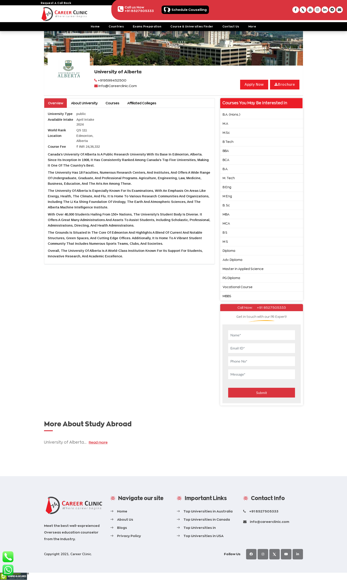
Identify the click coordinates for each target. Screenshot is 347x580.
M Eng (227, 196)
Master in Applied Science (243, 268)
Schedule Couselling (196, 9)
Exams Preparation (147, 26)
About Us (125, 519)
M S (225, 241)
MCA (226, 223)
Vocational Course (238, 287)
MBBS (227, 296)
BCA (226, 159)
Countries (116, 26)
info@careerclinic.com (269, 522)
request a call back (56, 3)
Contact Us (230, 26)
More (252, 26)
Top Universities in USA (203, 536)
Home (95, 26)
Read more (98, 442)
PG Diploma (231, 277)
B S (225, 232)
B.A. (225, 169)
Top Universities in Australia (208, 511)
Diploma (229, 250)
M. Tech (229, 178)
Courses (112, 103)
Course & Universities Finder (191, 26)
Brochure (284, 84)
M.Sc (226, 132)
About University (84, 103)
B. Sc (226, 205)
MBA (226, 214)
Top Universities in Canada (206, 519)
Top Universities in (199, 528)
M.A (225, 123)
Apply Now (254, 84)
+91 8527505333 (271, 307)
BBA (226, 150)
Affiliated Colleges (141, 103)
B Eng (227, 187)
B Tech (228, 141)
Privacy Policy (129, 536)
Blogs (122, 528)
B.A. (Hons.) (231, 114)
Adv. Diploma (232, 259)
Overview (55, 103)
